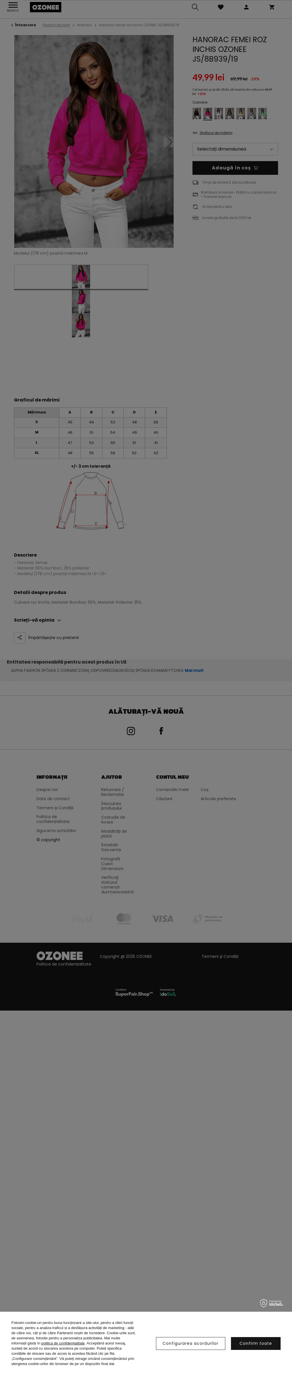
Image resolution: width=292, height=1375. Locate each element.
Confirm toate (256, 1343)
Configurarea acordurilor (190, 1343)
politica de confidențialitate (63, 1343)
